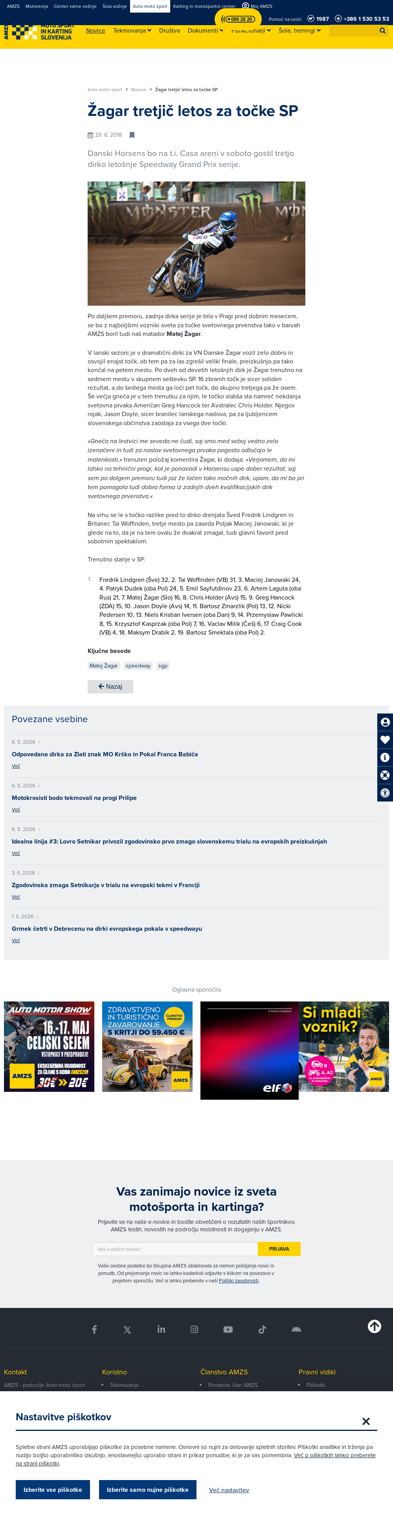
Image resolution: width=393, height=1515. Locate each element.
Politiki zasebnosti (239, 1280)
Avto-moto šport (108, 89)
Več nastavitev (229, 1490)
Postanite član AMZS (233, 1385)
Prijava (279, 1249)
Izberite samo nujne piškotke (148, 1489)
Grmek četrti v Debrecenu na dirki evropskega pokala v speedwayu (107, 928)
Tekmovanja (124, 1385)
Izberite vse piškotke (53, 1489)
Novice (141, 89)
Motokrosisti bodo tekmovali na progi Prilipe (74, 797)
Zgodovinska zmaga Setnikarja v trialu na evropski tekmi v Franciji (106, 885)
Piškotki (316, 1385)
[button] (382, 30)
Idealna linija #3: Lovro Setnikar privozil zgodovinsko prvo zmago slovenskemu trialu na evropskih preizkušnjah (169, 841)
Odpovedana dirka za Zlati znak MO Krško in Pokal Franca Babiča (105, 754)
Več (16, 765)
